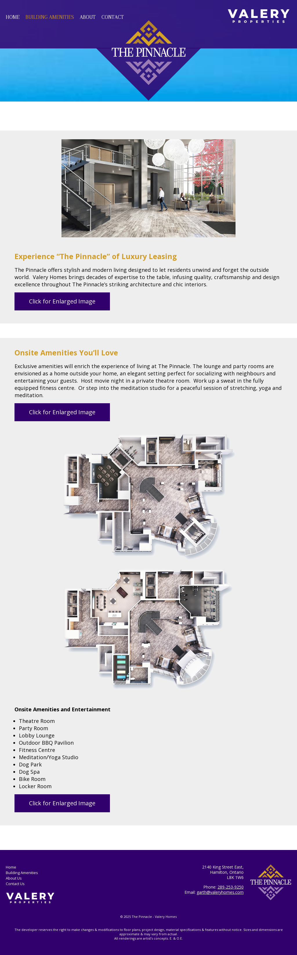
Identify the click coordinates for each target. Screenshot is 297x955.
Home (13, 17)
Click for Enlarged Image (62, 301)
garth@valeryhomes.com (220, 892)
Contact (113, 17)
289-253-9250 (231, 887)
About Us (14, 878)
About (88, 17)
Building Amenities (50, 17)
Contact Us (15, 883)
